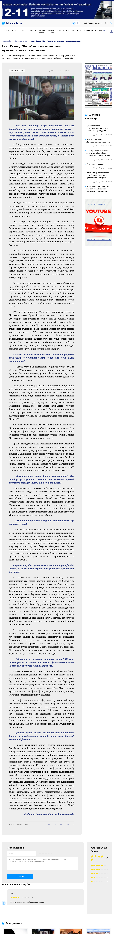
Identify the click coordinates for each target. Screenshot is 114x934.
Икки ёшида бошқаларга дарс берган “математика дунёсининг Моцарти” (98, 175)
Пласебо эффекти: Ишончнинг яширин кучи (98, 140)
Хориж (32, 30)
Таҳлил (22, 30)
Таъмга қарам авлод (95, 164)
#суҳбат (12, 824)
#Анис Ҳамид (22, 824)
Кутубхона (86, 30)
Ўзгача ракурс (42, 31)
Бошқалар (101, 30)
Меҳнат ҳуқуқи (51, 31)
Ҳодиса (60, 30)
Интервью (72, 30)
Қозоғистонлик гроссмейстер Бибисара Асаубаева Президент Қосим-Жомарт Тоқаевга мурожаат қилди (97, 128)
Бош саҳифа (8, 41)
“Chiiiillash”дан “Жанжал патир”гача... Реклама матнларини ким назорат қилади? (97, 189)
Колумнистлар (22, 41)
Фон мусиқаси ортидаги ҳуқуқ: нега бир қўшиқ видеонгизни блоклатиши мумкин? (98, 153)
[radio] (40, 853)
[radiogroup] (46, 853)
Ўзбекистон (9, 30)
